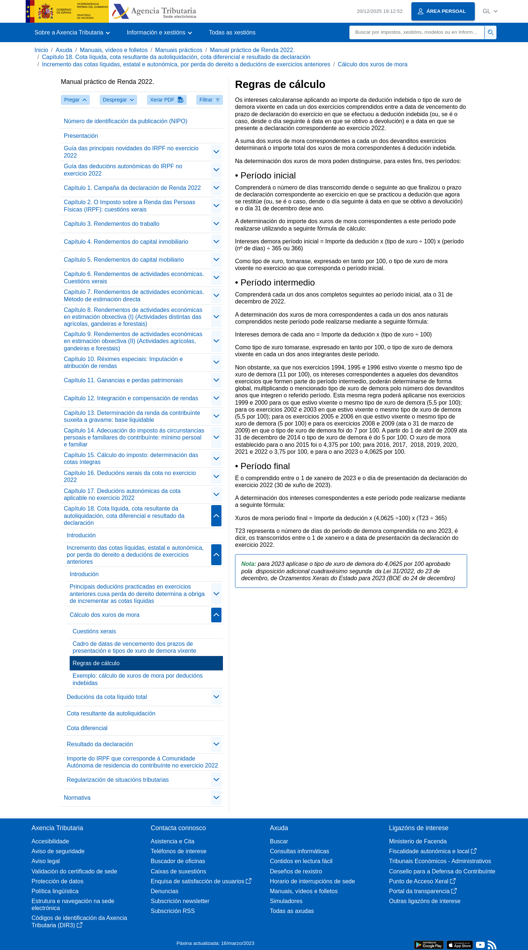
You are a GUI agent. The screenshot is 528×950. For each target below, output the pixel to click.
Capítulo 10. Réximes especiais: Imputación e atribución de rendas (123, 362)
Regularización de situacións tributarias (118, 780)
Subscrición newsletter (180, 901)
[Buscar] (417, 32)
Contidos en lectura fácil (301, 861)
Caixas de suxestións (178, 871)
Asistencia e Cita (172, 841)
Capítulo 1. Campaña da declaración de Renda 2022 (132, 188)
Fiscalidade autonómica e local (433, 851)
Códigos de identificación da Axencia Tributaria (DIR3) (79, 921)
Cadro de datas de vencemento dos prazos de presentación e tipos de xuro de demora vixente (134, 647)
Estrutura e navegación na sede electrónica (73, 904)
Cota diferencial (87, 728)
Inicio (41, 50)
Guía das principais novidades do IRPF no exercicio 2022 (131, 151)
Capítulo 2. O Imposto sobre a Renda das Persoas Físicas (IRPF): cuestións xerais (129, 205)
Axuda (64, 50)
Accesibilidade (50, 841)
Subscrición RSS (173, 911)
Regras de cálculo (96, 663)
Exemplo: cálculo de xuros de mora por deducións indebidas (138, 679)
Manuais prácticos (178, 50)
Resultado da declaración (100, 744)
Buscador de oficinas (178, 861)
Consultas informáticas (299, 851)
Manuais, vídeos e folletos (114, 50)
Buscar (279, 841)
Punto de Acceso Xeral (422, 881)
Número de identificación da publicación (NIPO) (125, 121)
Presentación (81, 136)
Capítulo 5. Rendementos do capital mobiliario (124, 260)
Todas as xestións (232, 32)
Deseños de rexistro (296, 871)
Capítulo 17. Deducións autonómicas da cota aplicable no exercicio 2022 (122, 494)
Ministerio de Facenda (418, 841)
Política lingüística (55, 891)
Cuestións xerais (94, 631)
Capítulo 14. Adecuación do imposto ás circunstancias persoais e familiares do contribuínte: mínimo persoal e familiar (134, 437)
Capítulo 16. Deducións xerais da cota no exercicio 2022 (130, 476)
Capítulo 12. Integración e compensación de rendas (131, 398)
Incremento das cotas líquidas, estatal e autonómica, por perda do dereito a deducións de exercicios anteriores (186, 64)
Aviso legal (46, 861)
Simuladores (286, 901)
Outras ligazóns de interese (425, 901)
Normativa (77, 798)
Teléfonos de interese (178, 851)
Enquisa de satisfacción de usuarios (201, 881)
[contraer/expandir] (216, 152)
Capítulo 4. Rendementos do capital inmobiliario (126, 242)
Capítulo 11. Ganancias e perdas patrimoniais (123, 380)
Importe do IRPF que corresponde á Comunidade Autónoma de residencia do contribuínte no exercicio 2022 (142, 762)
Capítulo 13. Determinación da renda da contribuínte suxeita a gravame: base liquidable (132, 416)
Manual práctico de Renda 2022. (252, 50)
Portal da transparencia (423, 891)
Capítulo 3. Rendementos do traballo (112, 224)
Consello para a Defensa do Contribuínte (442, 871)
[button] (490, 11)
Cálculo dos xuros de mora (372, 64)
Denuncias (165, 891)
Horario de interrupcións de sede (312, 881)
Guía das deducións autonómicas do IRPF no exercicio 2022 (123, 169)
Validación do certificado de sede (74, 871)
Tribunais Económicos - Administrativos (440, 861)
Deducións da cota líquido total (107, 697)
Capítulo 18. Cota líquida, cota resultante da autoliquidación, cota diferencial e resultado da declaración (176, 57)
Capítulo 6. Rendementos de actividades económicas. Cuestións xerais (134, 277)
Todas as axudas (292, 911)
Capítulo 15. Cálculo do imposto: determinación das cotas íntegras (131, 458)
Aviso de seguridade (58, 851)
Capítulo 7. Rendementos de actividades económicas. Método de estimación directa (134, 295)
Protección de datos (57, 881)
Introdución (81, 535)
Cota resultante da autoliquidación (111, 713)
